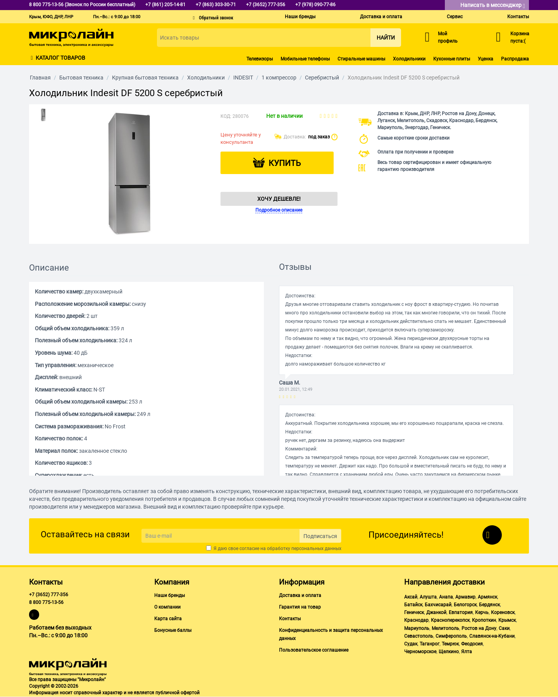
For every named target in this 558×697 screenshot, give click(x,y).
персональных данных (316, 548)
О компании (167, 607)
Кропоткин (484, 620)
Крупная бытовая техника (145, 77)
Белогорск (465, 604)
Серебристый (322, 77)
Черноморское (420, 651)
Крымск (507, 620)
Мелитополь (445, 628)
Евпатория (461, 612)
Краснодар (416, 620)
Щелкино (449, 651)
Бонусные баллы (172, 630)
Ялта (466, 651)
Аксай (410, 597)
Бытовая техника (81, 77)
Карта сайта (168, 618)
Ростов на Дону (479, 628)
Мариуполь (416, 628)
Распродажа (515, 59)
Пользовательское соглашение (313, 650)
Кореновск (503, 612)
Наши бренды (300, 16)
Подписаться (320, 536)
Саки (504, 628)
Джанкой (436, 612)
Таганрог (429, 644)
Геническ (414, 612)
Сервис (455, 16)
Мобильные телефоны (305, 59)
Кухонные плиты (451, 59)
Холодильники (409, 59)
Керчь (482, 612)
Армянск (487, 597)
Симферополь (451, 636)
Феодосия (472, 644)
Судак (410, 644)
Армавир (465, 597)
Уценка (485, 59)
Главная (40, 77)
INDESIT (243, 77)
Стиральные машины (361, 59)
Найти (386, 38)
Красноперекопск (450, 620)
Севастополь (418, 636)
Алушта (428, 597)
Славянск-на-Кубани (492, 636)
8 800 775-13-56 (46, 602)
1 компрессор (279, 77)
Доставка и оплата (381, 16)
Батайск (413, 604)
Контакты (518, 16)
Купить (285, 163)
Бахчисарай (438, 604)
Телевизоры (259, 59)
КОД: (225, 116)
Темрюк (450, 644)
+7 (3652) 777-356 (48, 594)
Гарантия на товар (300, 607)
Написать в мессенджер (492, 5)
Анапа (446, 597)
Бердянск (489, 604)
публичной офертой (177, 692)
